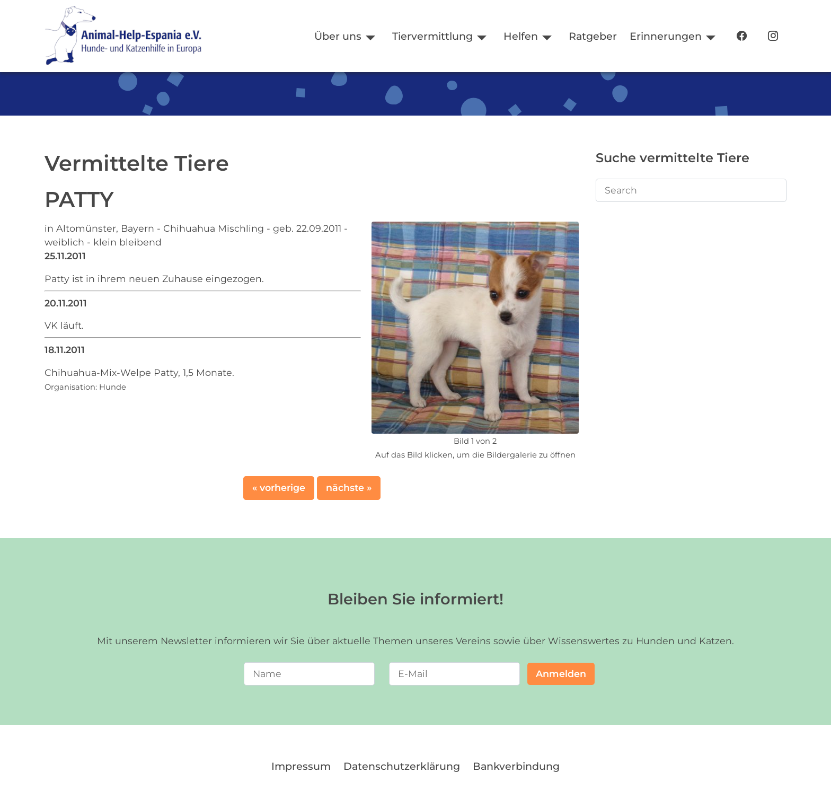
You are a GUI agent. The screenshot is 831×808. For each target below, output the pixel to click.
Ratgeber (593, 36)
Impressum (301, 766)
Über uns (337, 36)
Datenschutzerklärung (401, 766)
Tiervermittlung (432, 36)
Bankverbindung (516, 766)
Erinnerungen (666, 36)
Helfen (520, 36)
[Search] (691, 190)
